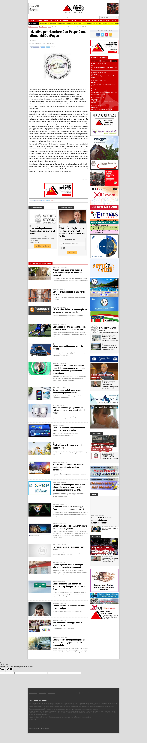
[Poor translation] (9, 670)
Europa (87, 21)
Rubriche (101, 21)
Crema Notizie (42, 692)
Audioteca (96, 540)
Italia (81, 21)
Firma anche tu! (42, 246)
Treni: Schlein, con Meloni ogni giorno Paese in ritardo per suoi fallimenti (63, 23)
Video (108, 21)
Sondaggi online (66, 208)
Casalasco (48, 21)
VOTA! (72, 253)
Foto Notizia (96, 433)
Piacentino (64, 21)
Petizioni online (36, 208)
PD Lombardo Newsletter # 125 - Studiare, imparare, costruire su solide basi (104, 23)
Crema (56, 21)
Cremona (39, 21)
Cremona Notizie (33, 692)
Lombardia (73, 21)
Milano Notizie (51, 692)
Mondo (94, 21)
